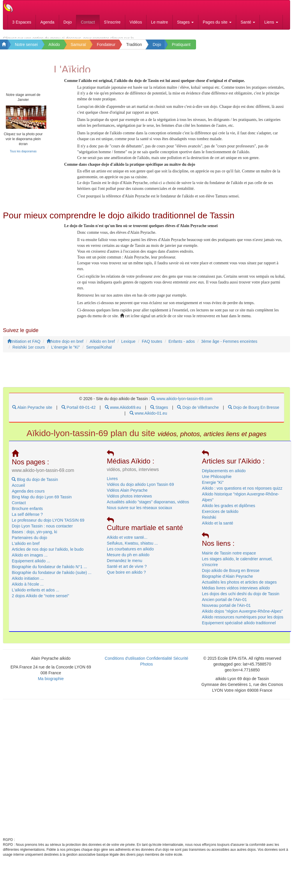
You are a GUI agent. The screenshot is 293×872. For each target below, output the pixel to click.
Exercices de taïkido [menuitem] (220, 515)
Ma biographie (51, 683)
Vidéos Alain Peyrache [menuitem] (127, 494)
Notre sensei (26, 45)
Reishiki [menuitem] (209, 521)
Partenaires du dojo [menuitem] (29, 541)
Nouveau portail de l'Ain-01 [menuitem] (226, 609)
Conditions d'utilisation (125, 662)
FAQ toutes (152, 345)
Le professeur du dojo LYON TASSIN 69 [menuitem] (48, 524)
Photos (146, 668)
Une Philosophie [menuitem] (217, 480)
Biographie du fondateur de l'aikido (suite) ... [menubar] (51, 576)
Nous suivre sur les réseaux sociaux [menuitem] (139, 511)
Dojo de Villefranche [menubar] (198, 411)
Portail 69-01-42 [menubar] (78, 411)
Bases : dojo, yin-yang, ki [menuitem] (34, 536)
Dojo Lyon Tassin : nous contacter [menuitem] (42, 530)
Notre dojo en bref (65, 345)
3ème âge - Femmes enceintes (229, 345)
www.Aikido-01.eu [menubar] (148, 417)
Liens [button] (271, 22)
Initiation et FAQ (23, 345)
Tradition (134, 45)
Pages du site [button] (217, 22)
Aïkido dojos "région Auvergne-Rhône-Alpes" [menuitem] (242, 615)
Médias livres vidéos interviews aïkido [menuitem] (236, 592)
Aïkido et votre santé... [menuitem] (127, 541)
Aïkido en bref (102, 345)
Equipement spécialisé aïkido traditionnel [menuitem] (239, 627)
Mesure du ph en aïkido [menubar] (128, 559)
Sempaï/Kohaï (99, 351)
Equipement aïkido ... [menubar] (31, 565)
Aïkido (54, 45)
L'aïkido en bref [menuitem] (25, 547)
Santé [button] (248, 22)
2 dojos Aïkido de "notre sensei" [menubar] (40, 600)
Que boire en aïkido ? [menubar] (126, 576)
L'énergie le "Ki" (65, 351)
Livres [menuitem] (112, 482)
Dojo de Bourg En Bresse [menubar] (253, 411)
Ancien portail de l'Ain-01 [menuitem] (224, 603)
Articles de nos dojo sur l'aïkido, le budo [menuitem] (47, 553)
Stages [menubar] (159, 411)
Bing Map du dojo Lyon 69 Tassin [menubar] (41, 501)
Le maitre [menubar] (159, 22)
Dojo (157, 45)
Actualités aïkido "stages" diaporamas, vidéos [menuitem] (148, 506)
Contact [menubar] (88, 22)
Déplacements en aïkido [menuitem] (224, 474)
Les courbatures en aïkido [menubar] (130, 553)
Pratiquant (181, 45)
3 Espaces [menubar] (21, 22)
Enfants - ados (182, 345)
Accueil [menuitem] (18, 489)
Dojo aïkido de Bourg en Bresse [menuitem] (231, 574)
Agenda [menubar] (47, 22)
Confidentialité (159, 662)
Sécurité (180, 662)
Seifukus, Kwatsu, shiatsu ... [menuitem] (132, 547)
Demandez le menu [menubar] (124, 565)
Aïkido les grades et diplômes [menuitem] (228, 509)
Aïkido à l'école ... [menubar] (27, 588)
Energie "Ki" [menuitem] (213, 486)
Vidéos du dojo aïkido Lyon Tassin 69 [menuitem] (140, 488)
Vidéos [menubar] (136, 22)
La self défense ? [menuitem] (27, 518)
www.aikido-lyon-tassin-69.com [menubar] (181, 403)
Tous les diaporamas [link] (23, 155)
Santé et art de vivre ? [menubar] (127, 570)
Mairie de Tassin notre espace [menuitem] (229, 557)
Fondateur (106, 45)
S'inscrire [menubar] (112, 22)
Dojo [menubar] (67, 22)
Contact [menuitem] (19, 506)
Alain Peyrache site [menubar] (32, 411)
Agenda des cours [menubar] (28, 495)
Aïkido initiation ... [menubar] (28, 582)
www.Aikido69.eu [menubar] (123, 411)
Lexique (128, 345)
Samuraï (78, 45)
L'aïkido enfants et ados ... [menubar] (35, 594)
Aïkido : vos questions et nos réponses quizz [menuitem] (242, 492)
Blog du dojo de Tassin (35, 483)
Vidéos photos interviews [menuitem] (129, 500)
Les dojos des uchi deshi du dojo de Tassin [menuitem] (240, 597)
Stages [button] (185, 22)
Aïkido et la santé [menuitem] (217, 527)
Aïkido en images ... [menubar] (29, 559)
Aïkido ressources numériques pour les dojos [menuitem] (242, 621)
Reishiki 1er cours (29, 351)
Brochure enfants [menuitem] (27, 512)
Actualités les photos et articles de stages (239, 586)
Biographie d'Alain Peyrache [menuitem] (227, 580)
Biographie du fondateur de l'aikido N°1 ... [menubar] (49, 570)
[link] (23, 121)
